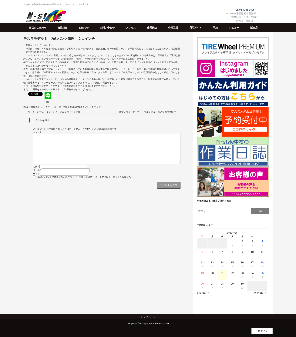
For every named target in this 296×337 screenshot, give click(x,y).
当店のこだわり (37, 27)
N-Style (44, 16)
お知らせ (84, 27)
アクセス (131, 27)
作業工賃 (173, 27)
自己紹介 (62, 27)
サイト (36, 173)
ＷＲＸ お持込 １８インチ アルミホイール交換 (52, 112)
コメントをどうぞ (91, 107)
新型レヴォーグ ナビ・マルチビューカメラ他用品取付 (149, 112)
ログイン (263, 331)
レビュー (234, 27)
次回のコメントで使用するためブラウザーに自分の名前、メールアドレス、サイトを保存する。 (84, 177)
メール (37, 170)
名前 (36, 166)
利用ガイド (195, 27)
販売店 (254, 27)
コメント (37, 132)
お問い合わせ (107, 27)
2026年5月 (260, 293)
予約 (215, 27)
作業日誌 (152, 27)
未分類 (57, 107)
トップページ (148, 316)
